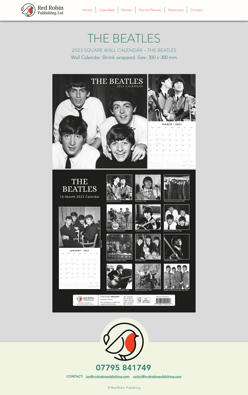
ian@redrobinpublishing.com (107, 376)
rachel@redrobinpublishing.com (157, 376)
